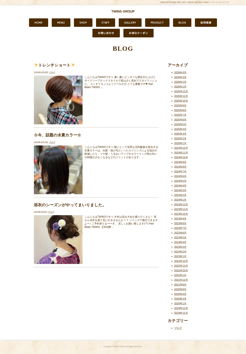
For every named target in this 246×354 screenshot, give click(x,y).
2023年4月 (180, 242)
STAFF (106, 22)
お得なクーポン (138, 33)
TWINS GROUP (123, 11)
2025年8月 (180, 110)
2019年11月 (181, 313)
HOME (38, 22)
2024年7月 (180, 171)
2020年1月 (180, 303)
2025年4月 (180, 129)
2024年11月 (181, 152)
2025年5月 (180, 124)
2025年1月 (180, 143)
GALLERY (130, 22)
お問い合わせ (106, 33)
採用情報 (205, 22)
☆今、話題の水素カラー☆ (57, 135)
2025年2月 (180, 138)
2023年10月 (181, 214)
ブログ (52, 72)
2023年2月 (180, 251)
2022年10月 (181, 270)
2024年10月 (181, 157)
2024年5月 (180, 181)
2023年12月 (181, 204)
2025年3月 (180, 133)
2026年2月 (180, 82)
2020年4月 (180, 294)
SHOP (83, 22)
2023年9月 (180, 218)
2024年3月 (180, 190)
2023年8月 (180, 223)
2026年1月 (180, 86)
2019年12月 (181, 308)
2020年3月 (180, 298)
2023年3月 (180, 247)
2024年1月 (180, 199)
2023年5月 (180, 237)
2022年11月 (181, 265)
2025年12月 (181, 91)
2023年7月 (180, 228)
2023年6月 (180, 232)
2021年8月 (180, 284)
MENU (61, 22)
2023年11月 (181, 209)
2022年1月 (180, 275)
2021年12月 (181, 280)
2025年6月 (180, 119)
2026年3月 (180, 77)
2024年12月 (181, 148)
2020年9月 (180, 289)
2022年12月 (181, 261)
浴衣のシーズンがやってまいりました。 (70, 205)
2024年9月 (180, 162)
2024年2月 (180, 195)
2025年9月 (180, 105)
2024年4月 (180, 185)
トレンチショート (54, 65)
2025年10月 (181, 100)
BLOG (182, 22)
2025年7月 (180, 115)
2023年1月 (180, 256)
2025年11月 (181, 96)
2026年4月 (180, 72)
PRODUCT (157, 22)
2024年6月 (180, 176)
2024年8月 (180, 166)
